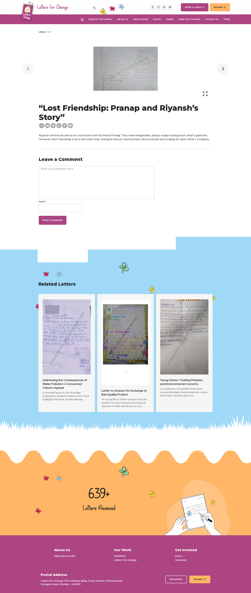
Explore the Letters (100, 19)
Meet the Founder (64, 556)
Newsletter (176, 579)
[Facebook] (41, 125)
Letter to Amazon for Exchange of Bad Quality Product (124, 392)
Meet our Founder (189, 19)
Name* (42, 201)
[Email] (53, 125)
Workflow (120, 556)
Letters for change (125, 560)
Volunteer (181, 560)
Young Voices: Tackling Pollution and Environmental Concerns (181, 382)
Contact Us (212, 19)
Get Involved (140, 19)
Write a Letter (194, 7)
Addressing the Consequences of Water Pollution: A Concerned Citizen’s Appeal (65, 384)
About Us (122, 19)
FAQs (227, 19)
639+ (99, 494)
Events (157, 19)
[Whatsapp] (58, 125)
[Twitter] (70, 125)
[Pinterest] (64, 125)
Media (170, 19)
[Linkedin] (47, 125)
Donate (220, 7)
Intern (178, 556)
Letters (42, 32)
